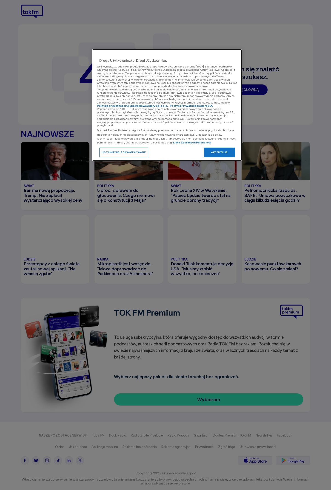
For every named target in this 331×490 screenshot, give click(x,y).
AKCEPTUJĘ (219, 152)
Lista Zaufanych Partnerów (192, 142)
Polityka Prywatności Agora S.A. (191, 105)
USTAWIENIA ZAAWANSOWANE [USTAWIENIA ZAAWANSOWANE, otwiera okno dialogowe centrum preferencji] (124, 152)
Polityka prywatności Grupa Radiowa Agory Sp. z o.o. (132, 105)
